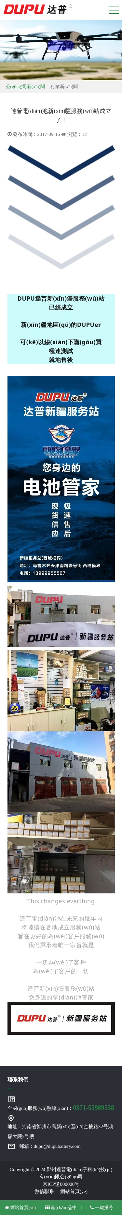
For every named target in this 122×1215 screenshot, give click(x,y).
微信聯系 (46, 1191)
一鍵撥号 (101, 1207)
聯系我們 (17, 1079)
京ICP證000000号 (61, 1184)
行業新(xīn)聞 (64, 86)
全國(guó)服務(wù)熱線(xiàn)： (60, 1107)
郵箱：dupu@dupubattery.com (50, 1146)
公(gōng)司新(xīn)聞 (25, 86)
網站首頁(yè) (74, 1191)
